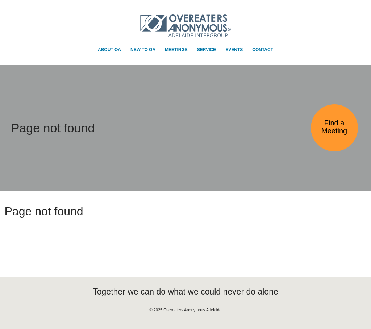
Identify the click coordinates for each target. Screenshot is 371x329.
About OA (109, 49)
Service (206, 49)
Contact (262, 49)
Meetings (176, 49)
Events (234, 49)
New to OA (142, 49)
